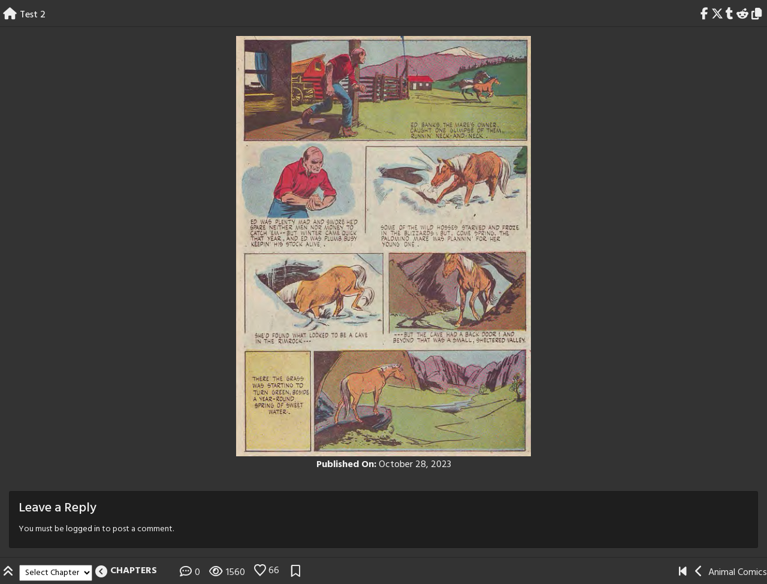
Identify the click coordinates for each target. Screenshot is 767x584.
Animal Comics (737, 572)
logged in (83, 529)
